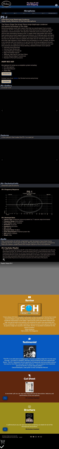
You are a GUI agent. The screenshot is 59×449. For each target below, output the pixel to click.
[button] (56, 5)
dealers (16, 78)
